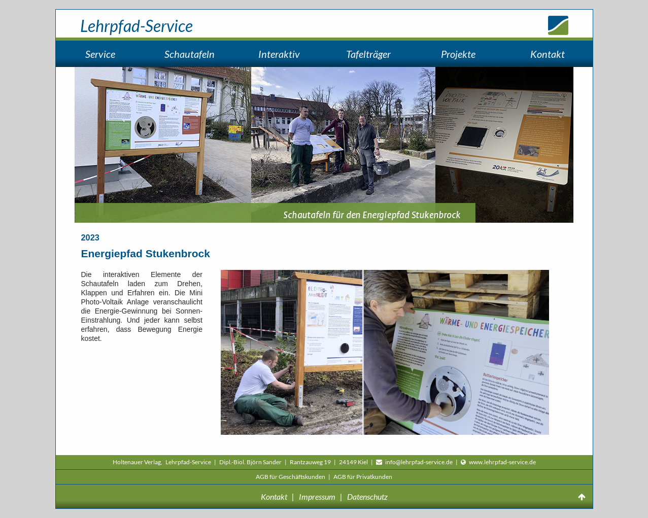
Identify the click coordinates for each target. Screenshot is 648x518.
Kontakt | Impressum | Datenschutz (324, 496)
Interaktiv (279, 54)
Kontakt (547, 54)
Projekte (458, 54)
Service (100, 54)
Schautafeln (189, 54)
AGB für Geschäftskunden (291, 476)
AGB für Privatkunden (362, 476)
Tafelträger (368, 54)
